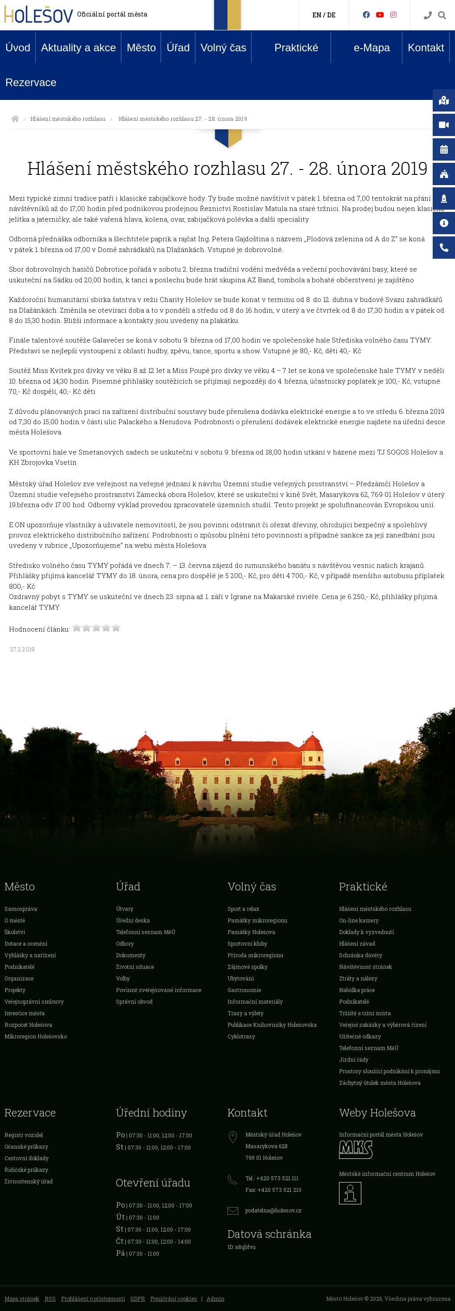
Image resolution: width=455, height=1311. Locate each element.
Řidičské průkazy (26, 1169)
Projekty (14, 989)
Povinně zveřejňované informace (158, 989)
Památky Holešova (251, 931)
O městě (14, 920)
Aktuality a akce (78, 47)
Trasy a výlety (246, 1013)
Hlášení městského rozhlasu (67, 118)
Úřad (178, 47)
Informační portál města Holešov (381, 1134)
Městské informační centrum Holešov (387, 1173)
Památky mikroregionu (257, 920)
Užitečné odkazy (360, 1036)
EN (317, 15)
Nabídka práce (357, 989)
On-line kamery (359, 920)
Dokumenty (130, 955)
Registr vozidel (23, 1134)
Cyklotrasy (241, 1036)
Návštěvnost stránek (365, 966)
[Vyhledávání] (442, 15)
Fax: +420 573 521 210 (273, 1189)
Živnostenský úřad (28, 1181)
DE (331, 15)
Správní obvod (134, 1001)
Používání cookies (173, 1298)
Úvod (17, 47)
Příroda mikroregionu (255, 955)
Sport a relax (243, 908)
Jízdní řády (353, 1059)
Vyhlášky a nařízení (30, 955)
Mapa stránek (21, 1298)
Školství (14, 931)
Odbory (125, 943)
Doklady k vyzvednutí (366, 931)
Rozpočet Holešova (28, 1024)
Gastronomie (244, 989)
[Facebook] (366, 14)
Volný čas (224, 47)
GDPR (137, 1298)
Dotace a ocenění (25, 943)
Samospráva (20, 908)
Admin (215, 1298)
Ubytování (241, 978)
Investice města (24, 1013)
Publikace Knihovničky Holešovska (272, 1024)
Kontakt (426, 47)
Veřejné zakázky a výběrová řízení (382, 1024)
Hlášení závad (357, 943)
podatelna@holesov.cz (273, 1210)
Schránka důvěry (360, 955)
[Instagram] (393, 14)
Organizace (18, 978)
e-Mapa (365, 47)
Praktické (289, 47)
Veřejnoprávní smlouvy (34, 1001)
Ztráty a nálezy (358, 978)
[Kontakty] (428, 15)
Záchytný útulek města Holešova (380, 1082)
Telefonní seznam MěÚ (145, 931)
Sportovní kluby (247, 943)
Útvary (124, 908)
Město (141, 47)
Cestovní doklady (26, 1158)
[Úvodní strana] (15, 118)
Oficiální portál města (112, 14)
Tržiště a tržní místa (365, 1013)
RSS (50, 1298)
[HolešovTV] (380, 14)
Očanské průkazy (26, 1146)
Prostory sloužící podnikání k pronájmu (389, 1071)
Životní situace (135, 966)
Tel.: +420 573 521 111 (271, 1178)
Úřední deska (133, 920)
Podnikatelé (19, 966)
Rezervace (31, 82)
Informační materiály (255, 1001)
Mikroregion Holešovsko (35, 1036)
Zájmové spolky (248, 966)
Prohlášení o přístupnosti (93, 1298)
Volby (123, 978)
